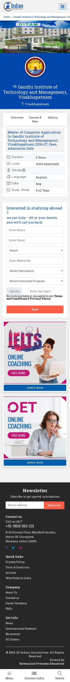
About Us (11, 592)
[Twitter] (13, 547)
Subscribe (54, 505)
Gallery (53, 117)
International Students (21, 628)
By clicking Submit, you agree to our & (34, 297)
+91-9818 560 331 (20, 525)
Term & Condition (17, 567)
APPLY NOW (35, 387)
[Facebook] (6, 547)
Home (7, 16)
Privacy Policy (40, 298)
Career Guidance (16, 603)
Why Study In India (18, 578)
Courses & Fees (35, 119)
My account (13, 634)
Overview (17, 117)
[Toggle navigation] (62, 6)
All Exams (12, 639)
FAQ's (9, 608)
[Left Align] (9, 675)
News (9, 623)
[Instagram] (20, 547)
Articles (11, 572)
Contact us (12, 598)
